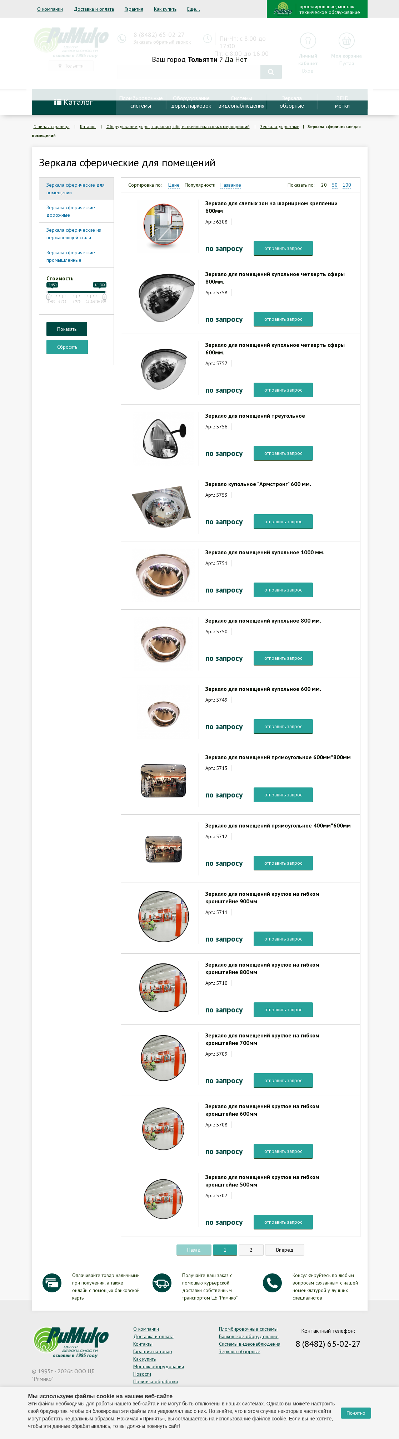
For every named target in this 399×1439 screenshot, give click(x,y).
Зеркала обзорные (239, 1351)
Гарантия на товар (152, 1351)
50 (335, 185)
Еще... (193, 9)
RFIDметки (342, 101)
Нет (241, 59)
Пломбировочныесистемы (141, 101)
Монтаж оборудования (158, 1366)
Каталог (73, 102)
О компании (50, 9)
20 (324, 185)
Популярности (200, 185)
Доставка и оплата (94, 9)
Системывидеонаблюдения (241, 101)
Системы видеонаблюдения (249, 1344)
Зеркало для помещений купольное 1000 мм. (264, 552)
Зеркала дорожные (279, 126)
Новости (142, 1374)
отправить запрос (283, 248)
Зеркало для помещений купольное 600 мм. (263, 688)
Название (230, 185)
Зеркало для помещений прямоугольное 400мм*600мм (278, 825)
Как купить (165, 9)
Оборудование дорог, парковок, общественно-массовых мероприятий (178, 126)
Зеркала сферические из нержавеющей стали (73, 234)
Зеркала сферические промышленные (70, 256)
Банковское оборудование (249, 1336)
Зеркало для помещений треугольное (255, 415)
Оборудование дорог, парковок (191, 101)
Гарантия (134, 9)
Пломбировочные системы (248, 1329)
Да (228, 59)
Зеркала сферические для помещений (75, 189)
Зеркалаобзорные (292, 101)
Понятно (355, 1413)
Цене (174, 185)
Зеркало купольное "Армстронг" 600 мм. (258, 483)
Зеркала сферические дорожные (70, 211)
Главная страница (52, 126)
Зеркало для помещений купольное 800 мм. (263, 620)
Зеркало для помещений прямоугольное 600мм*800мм (278, 757)
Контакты (143, 1344)
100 (347, 185)
